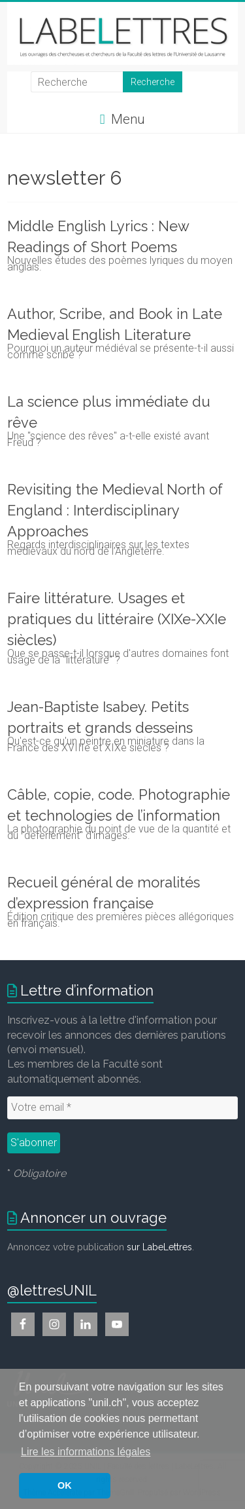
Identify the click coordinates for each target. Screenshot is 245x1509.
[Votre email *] (122, 1107)
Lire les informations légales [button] (85, 1451)
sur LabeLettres (159, 1247)
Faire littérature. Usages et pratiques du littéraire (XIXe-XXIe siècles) (116, 618)
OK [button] (64, 1485)
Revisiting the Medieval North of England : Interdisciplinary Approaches (115, 510)
